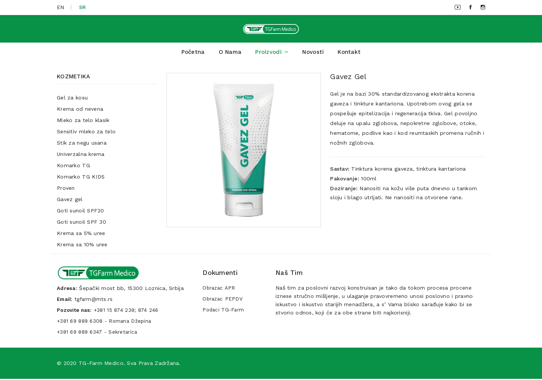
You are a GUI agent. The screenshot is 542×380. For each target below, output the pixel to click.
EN (60, 7)
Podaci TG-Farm (224, 312)
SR (82, 7)
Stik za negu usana (82, 146)
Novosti (313, 55)
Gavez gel (70, 202)
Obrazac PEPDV (223, 302)
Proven (66, 191)
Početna (193, 55)
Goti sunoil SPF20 (80, 214)
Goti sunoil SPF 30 (81, 225)
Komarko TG (73, 168)
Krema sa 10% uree (82, 247)
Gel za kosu (72, 101)
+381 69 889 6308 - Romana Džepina (107, 323)
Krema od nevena (80, 112)
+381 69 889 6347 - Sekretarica (99, 333)
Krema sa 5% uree (81, 236)
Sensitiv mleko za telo (86, 134)
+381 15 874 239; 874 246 (129, 312)
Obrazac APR (219, 291)
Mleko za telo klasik (83, 123)
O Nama (230, 55)
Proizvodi (271, 55)
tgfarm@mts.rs (96, 302)
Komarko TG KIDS (81, 180)
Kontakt (349, 55)
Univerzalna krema (81, 157)
